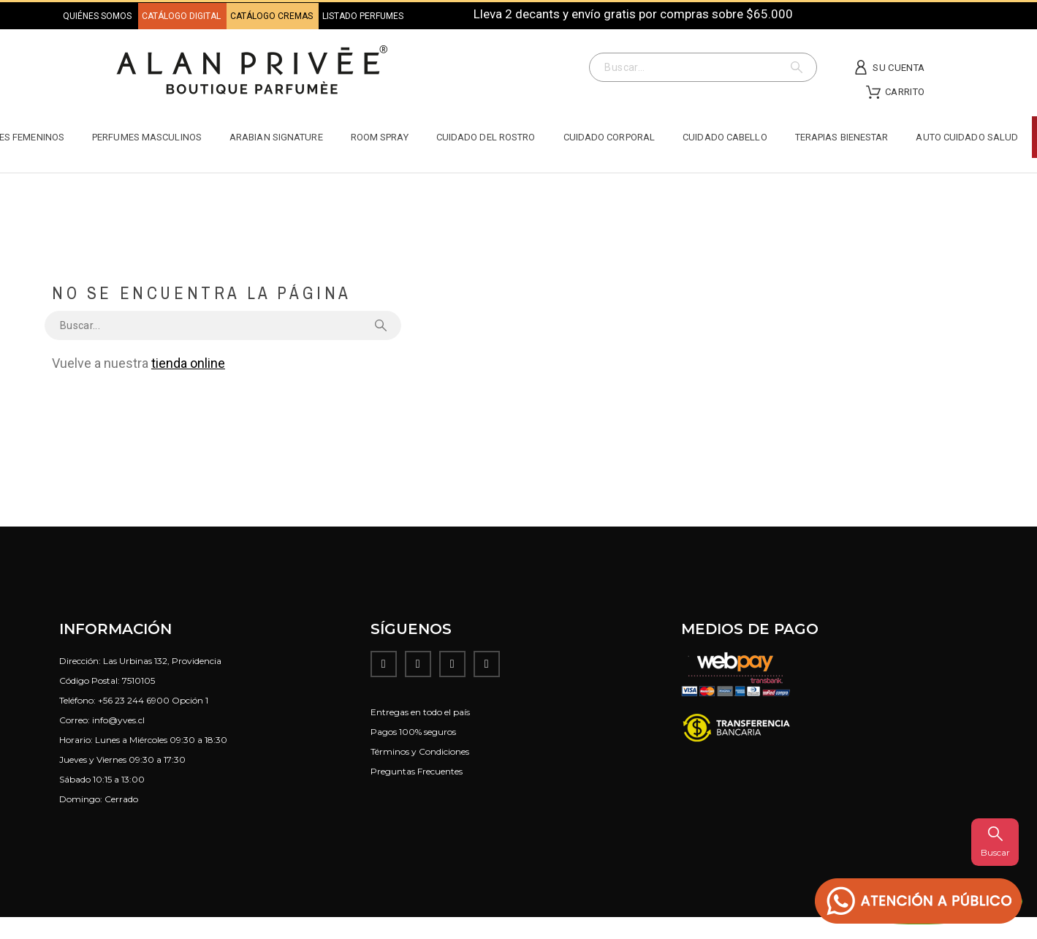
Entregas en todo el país (420, 711)
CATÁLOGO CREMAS (272, 16)
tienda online (188, 363)
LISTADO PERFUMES (362, 16)
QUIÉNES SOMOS (97, 16)
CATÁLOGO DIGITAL (182, 16)
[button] (918, 901)
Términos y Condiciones (420, 751)
